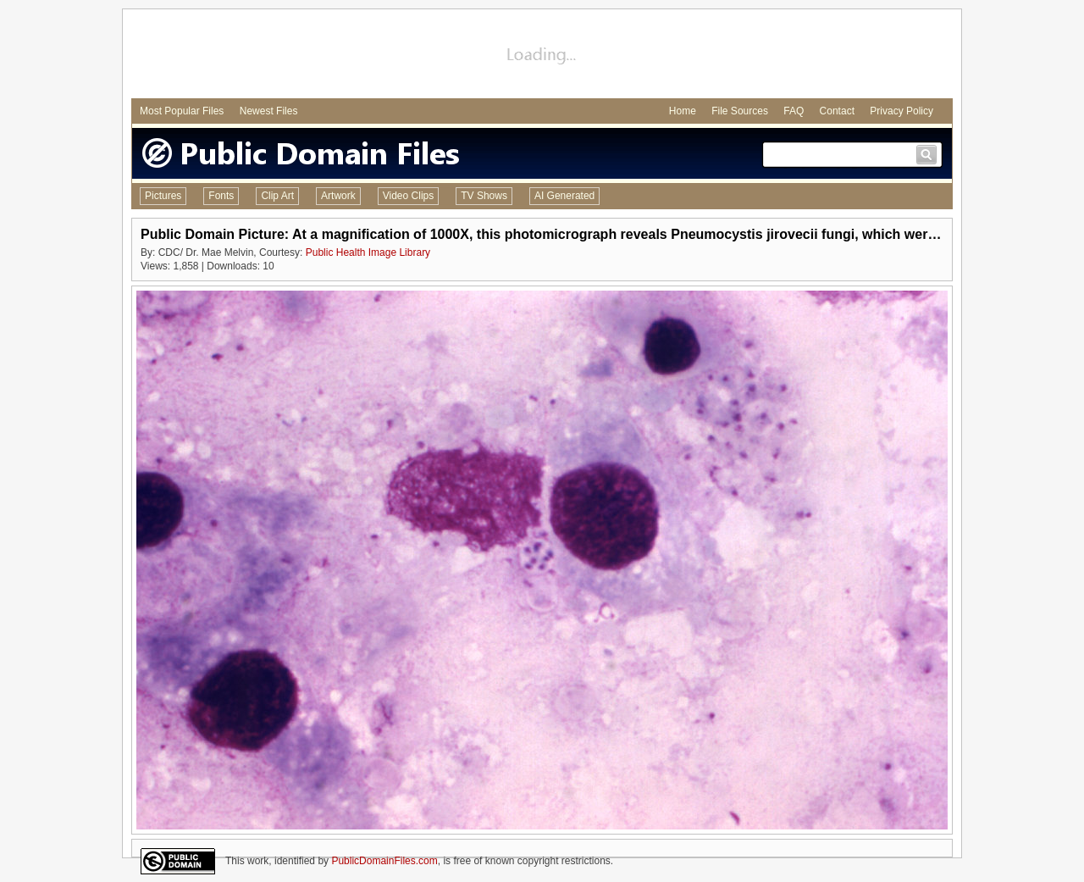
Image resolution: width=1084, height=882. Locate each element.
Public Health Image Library (368, 252)
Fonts (221, 196)
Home (682, 111)
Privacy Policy (901, 111)
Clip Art (277, 196)
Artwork (338, 196)
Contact (837, 111)
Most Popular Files (182, 111)
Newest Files (269, 111)
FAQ (793, 111)
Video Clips (408, 196)
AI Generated (564, 196)
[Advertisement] (542, 56)
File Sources (739, 111)
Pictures (163, 196)
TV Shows (484, 196)
